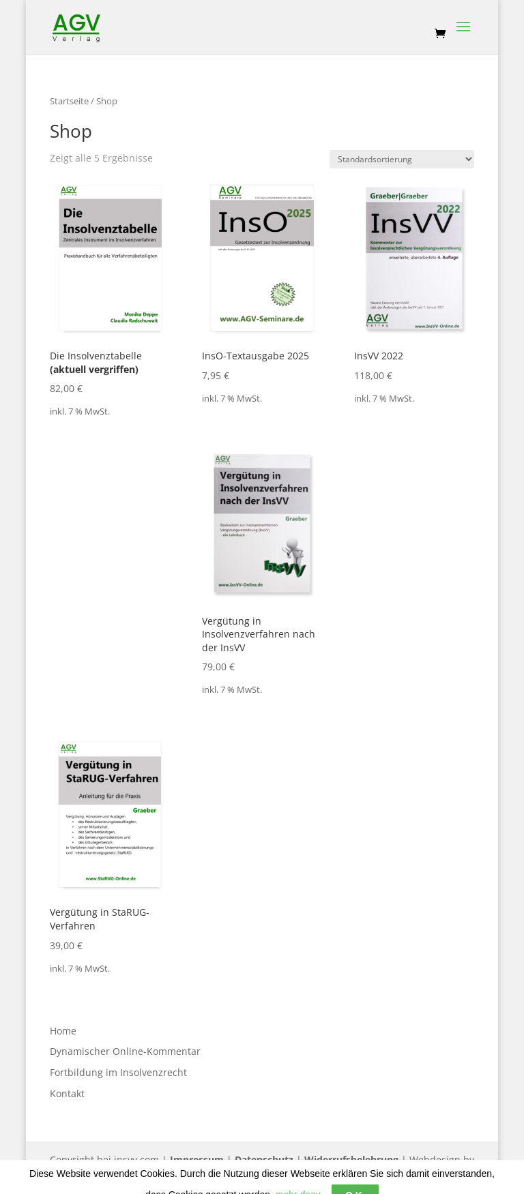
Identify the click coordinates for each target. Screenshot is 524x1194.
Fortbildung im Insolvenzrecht (118, 1072)
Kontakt (67, 1093)
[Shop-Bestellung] (402, 159)
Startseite (69, 101)
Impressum (197, 1159)
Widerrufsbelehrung (351, 1159)
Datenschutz (264, 1159)
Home (63, 1030)
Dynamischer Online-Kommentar (125, 1051)
